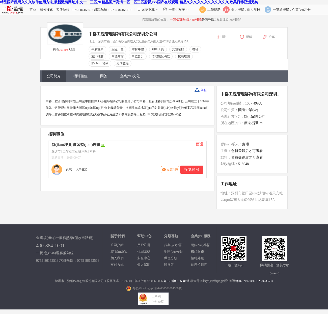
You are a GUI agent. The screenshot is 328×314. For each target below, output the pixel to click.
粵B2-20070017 (246, 281)
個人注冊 (253, 9)
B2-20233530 (264, 281)
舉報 (249, 37)
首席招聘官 (199, 265)
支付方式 (117, 265)
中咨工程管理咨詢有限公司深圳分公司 (123, 34)
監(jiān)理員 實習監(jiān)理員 (75, 145)
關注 (225, 37)
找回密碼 (143, 251)
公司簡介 (198, 19)
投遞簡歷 (191, 170)
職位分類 (170, 258)
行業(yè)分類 (173, 245)
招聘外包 (197, 258)
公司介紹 (117, 245)
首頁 (33, 9)
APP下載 (148, 9)
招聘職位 (80, 76)
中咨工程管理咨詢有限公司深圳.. (250, 94)
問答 (103, 76)
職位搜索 (46, 9)
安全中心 (143, 258)
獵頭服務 (197, 251)
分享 (272, 37)
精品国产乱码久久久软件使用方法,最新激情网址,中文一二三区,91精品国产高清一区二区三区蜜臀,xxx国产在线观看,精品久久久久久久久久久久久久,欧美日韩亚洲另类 (129, 2)
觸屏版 (169, 265)
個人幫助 (143, 265)
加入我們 (117, 258)
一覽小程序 (176, 9)
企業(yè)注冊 (301, 9)
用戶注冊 (143, 245)
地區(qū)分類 (173, 251)
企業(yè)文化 (130, 76)
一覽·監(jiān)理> (180, 19)
